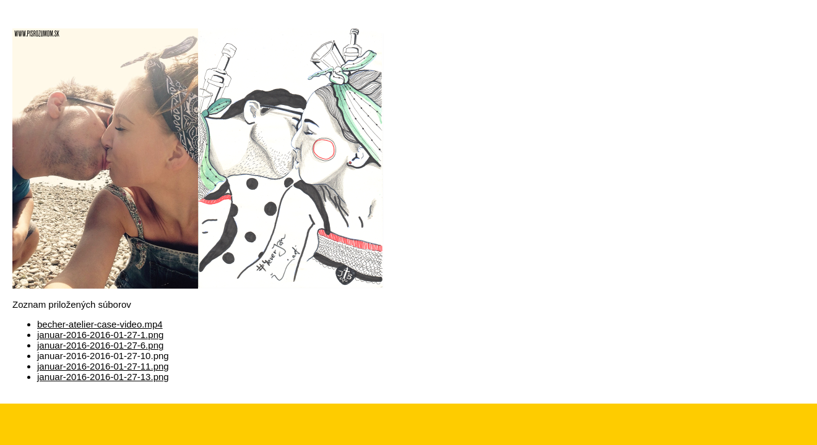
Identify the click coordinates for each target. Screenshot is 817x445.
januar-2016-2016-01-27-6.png (100, 345)
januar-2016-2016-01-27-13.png (103, 376)
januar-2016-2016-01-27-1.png (100, 334)
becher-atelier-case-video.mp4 (100, 324)
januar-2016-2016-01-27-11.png (103, 366)
